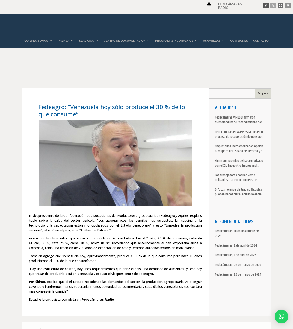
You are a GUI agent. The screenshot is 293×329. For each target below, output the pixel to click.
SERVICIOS (86, 40)
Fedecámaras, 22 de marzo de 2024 (238, 239)
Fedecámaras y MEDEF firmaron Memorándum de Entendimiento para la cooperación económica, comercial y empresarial (239, 94)
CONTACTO (261, 40)
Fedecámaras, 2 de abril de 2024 (236, 220)
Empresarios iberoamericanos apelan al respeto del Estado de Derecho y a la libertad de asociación (239, 123)
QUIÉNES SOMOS (36, 40)
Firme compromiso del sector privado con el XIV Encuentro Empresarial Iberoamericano (239, 138)
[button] (281, 316)
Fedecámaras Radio (97, 273)
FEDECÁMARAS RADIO (230, 6)
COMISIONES (239, 40)
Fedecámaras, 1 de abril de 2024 (235, 229)
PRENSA (63, 40)
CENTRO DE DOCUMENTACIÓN (124, 40)
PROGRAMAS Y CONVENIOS (174, 40)
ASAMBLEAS (212, 40)
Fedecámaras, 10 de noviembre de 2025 (237, 208)
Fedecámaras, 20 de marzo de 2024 (238, 249)
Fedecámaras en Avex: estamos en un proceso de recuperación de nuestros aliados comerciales (239, 109)
